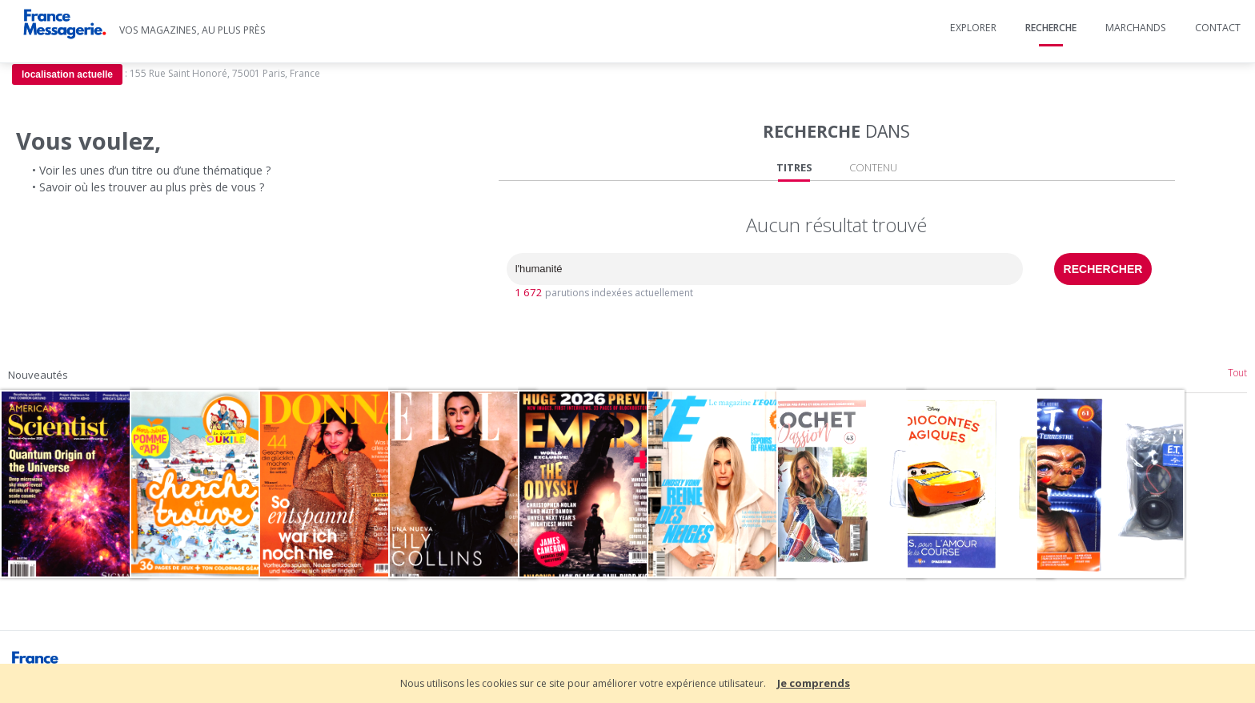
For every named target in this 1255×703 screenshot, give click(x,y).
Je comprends (813, 683)
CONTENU (873, 167)
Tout (1237, 373)
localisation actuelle (67, 74)
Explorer (973, 27)
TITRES (794, 167)
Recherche (1051, 27)
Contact (1218, 27)
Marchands (1135, 27)
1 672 (529, 292)
